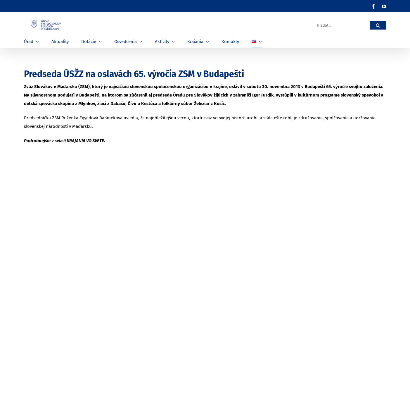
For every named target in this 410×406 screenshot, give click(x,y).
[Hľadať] (378, 25)
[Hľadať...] (341, 25)
